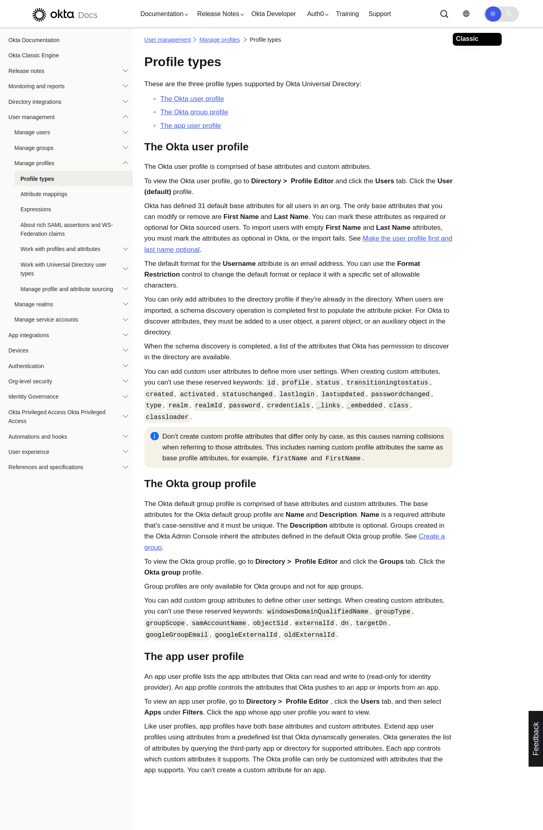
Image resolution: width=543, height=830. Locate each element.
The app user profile (190, 126)
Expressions (35, 209)
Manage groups (33, 148)
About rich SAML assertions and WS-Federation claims (66, 229)
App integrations (28, 335)
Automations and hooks (37, 436)
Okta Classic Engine (33, 55)
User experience (28, 452)
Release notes (26, 71)
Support (380, 13)
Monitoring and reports (36, 86)
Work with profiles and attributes (60, 249)
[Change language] (466, 14)
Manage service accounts (46, 319)
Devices (18, 350)
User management (31, 117)
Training (347, 13)
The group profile (194, 112)
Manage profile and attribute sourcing (66, 289)
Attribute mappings (43, 194)
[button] (162, 14)
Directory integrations (34, 102)
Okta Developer (273, 13)
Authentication (26, 366)
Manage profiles (34, 163)
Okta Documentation (34, 40)
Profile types (37, 179)
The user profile (192, 99)
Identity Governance (33, 396)
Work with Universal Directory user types (63, 269)
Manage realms (33, 304)
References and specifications (45, 467)
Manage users (32, 132)
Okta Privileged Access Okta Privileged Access (56, 416)
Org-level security (30, 381)
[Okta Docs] (64, 14)
